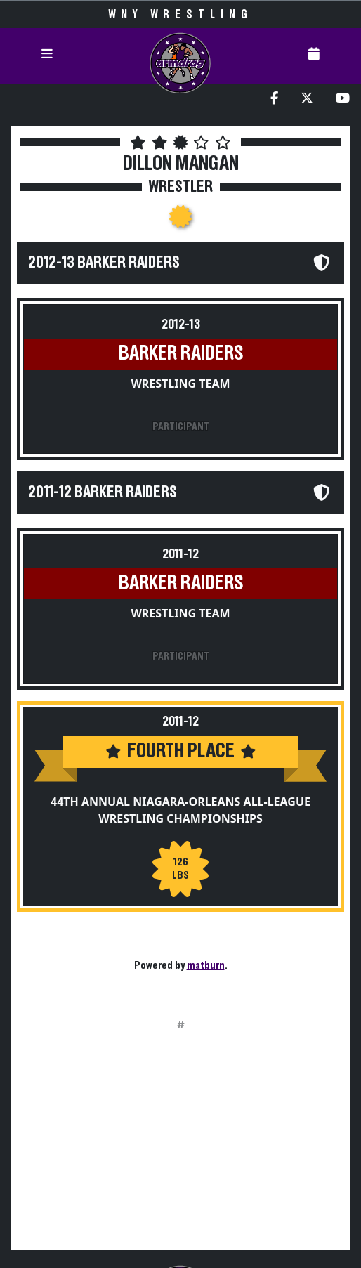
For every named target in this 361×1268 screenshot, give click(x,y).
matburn (206, 965)
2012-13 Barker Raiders (104, 262)
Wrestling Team (180, 383)
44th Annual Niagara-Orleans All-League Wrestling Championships (180, 810)
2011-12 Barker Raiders (102, 492)
